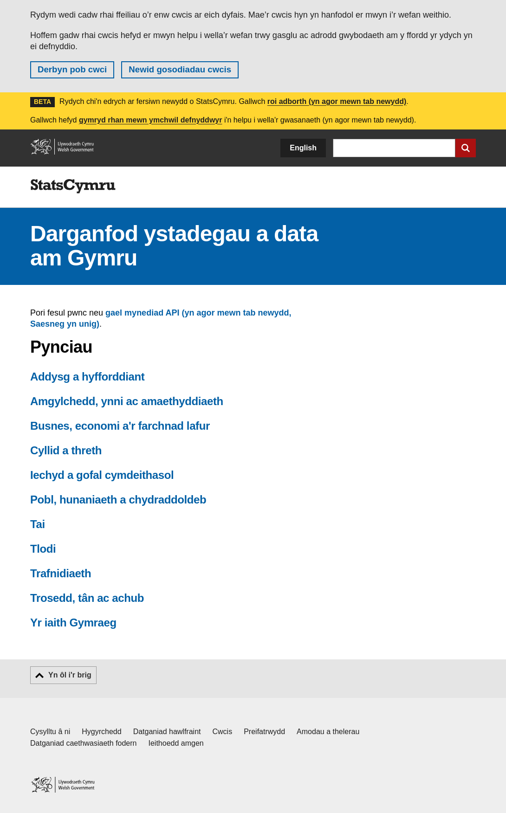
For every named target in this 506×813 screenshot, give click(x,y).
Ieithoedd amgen (176, 743)
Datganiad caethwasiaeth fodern (83, 743)
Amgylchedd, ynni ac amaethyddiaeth (126, 401)
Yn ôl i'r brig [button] (69, 675)
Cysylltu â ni (50, 732)
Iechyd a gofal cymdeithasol (102, 475)
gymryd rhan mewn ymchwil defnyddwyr (150, 120)
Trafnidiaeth (60, 573)
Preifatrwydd (264, 732)
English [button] (303, 148)
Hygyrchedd (101, 732)
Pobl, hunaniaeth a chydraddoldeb (118, 499)
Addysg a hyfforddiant (87, 376)
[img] (73, 186)
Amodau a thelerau (328, 732)
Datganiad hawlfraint (167, 732)
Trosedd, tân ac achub (87, 598)
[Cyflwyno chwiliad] (465, 148)
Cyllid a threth (66, 450)
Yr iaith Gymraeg (73, 622)
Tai (37, 524)
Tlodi (43, 548)
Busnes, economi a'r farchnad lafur (120, 425)
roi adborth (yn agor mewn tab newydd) (337, 101)
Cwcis (223, 732)
